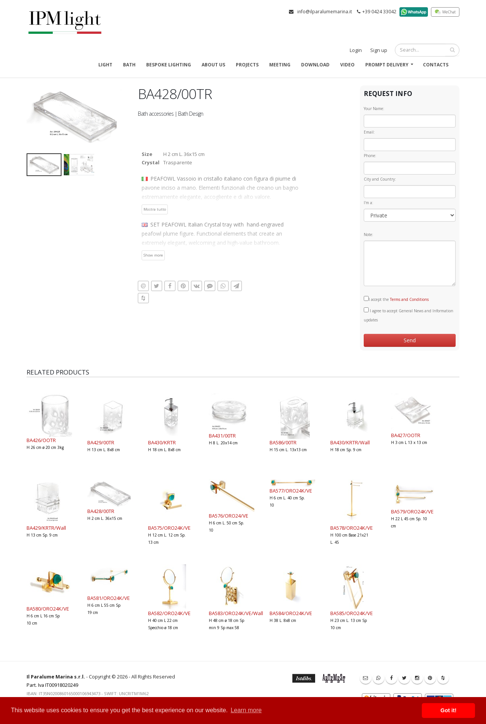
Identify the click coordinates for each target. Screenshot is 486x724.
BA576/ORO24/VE (228, 515)
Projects (247, 64)
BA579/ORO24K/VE (412, 511)
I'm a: (368, 202)
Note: (368, 234)
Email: (369, 132)
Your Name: (374, 108)
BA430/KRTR (162, 442)
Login (356, 50)
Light (105, 64)
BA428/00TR (100, 511)
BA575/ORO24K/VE (169, 527)
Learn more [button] (246, 710)
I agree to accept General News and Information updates (408, 315)
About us (213, 64)
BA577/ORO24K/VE (291, 490)
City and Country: (380, 179)
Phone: (370, 155)
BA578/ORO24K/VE (351, 527)
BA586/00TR (283, 442)
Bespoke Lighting (168, 64)
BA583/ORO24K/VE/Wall (236, 613)
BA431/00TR (222, 435)
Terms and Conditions (409, 299)
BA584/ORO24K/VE (291, 613)
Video (347, 64)
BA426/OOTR (41, 440)
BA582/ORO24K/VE (169, 613)
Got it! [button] (448, 710)
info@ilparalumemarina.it (324, 11)
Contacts (435, 64)
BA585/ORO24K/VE (351, 613)
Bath (129, 64)
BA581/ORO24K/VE (108, 598)
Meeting (279, 64)
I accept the (396, 299)
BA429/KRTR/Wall (46, 527)
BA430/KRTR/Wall (350, 442)
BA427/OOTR (405, 435)
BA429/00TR (100, 442)
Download (315, 64)
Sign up (378, 50)
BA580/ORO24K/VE (48, 608)
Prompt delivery (387, 64)
